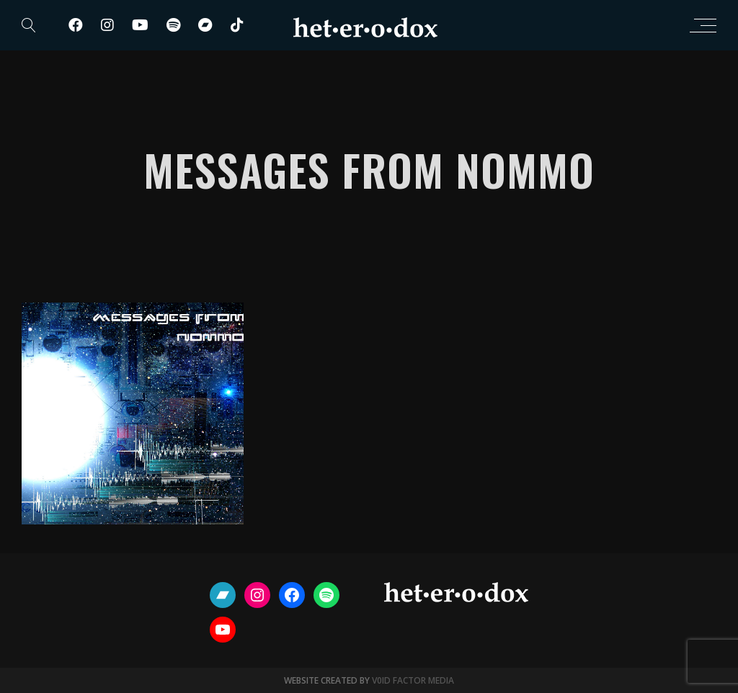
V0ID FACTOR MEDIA (413, 680)
